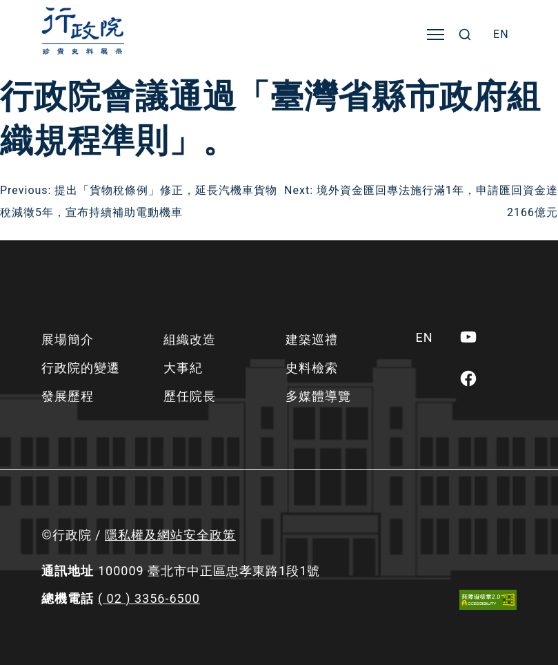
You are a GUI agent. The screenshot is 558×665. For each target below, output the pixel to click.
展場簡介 (67, 339)
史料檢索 (312, 367)
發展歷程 (67, 396)
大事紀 (183, 367)
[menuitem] (501, 34)
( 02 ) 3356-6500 (149, 598)
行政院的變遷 (80, 367)
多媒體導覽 (318, 396)
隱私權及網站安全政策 (170, 535)
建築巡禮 (312, 339)
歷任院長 (189, 396)
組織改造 (189, 339)
